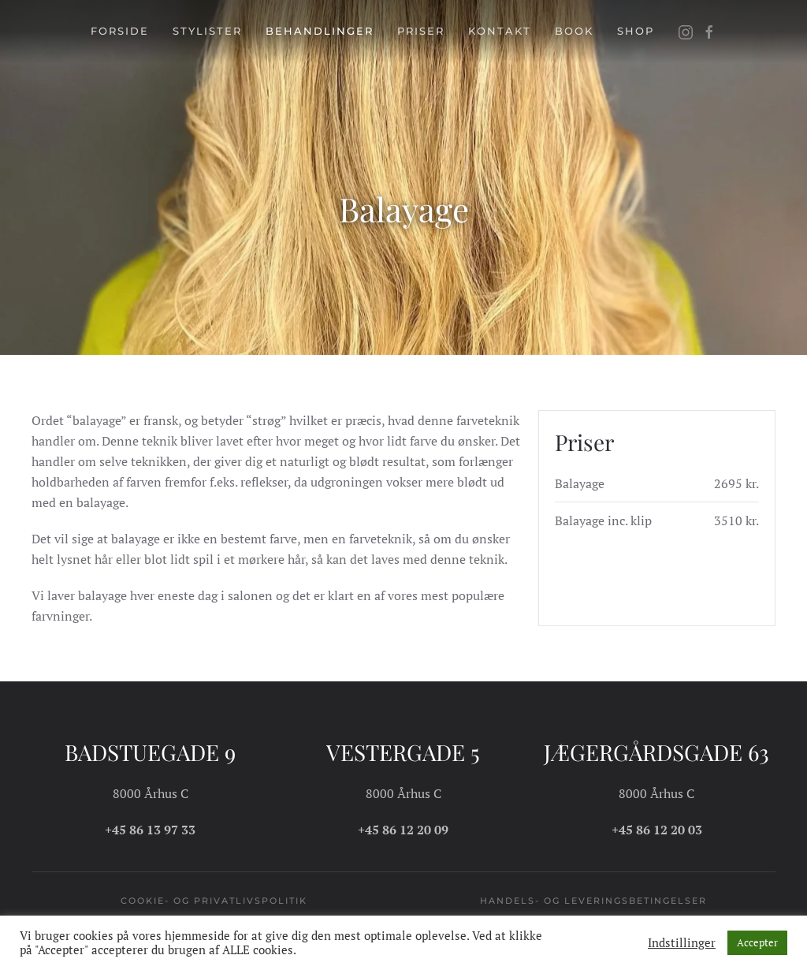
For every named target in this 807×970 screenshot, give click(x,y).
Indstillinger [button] (682, 943)
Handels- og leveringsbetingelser (593, 900)
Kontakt (499, 30)
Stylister (207, 30)
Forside (120, 30)
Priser (420, 30)
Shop (635, 30)
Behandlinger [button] (320, 30)
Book (574, 30)
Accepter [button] (757, 942)
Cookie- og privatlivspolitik (214, 900)
